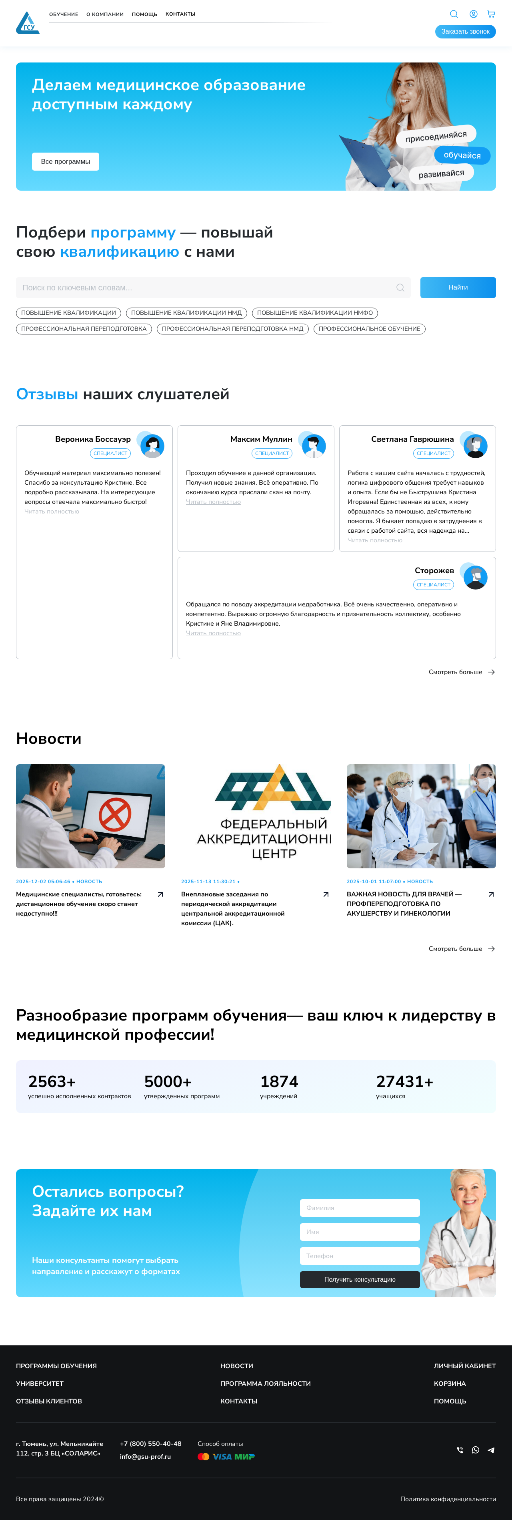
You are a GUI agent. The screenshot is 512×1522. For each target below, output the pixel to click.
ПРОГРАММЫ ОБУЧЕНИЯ (56, 1368)
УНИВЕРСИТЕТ (40, 1385)
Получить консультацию (360, 1281)
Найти (458, 287)
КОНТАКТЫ (238, 1403)
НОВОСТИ (236, 1368)
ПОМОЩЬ (450, 1403)
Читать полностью (51, 513)
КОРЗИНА (450, 1385)
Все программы (71, 160)
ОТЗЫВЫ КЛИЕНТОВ (49, 1403)
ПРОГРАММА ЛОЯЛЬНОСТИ (265, 1385)
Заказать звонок (466, 31)
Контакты (181, 14)
